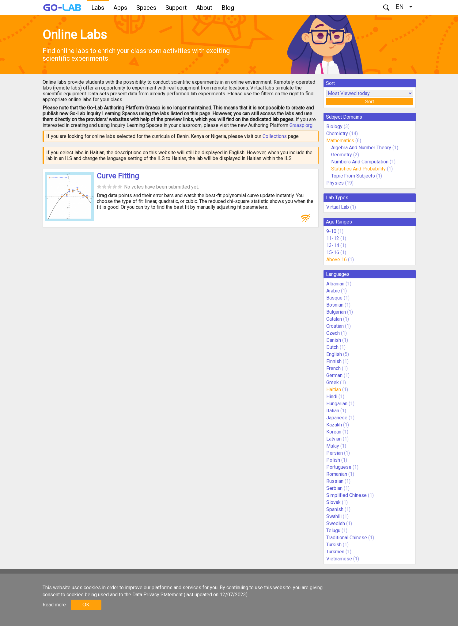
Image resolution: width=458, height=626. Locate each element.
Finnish (334, 361)
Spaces (146, 7)
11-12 (332, 238)
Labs (97, 7)
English (334, 354)
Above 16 (336, 259)
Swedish (335, 523)
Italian (332, 411)
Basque (334, 298)
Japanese (336, 418)
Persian (334, 453)
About (204, 7)
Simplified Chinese (346, 495)
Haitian (333, 389)
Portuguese (338, 467)
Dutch (332, 347)
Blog (227, 7)
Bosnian (334, 305)
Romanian (336, 474)
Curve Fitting (118, 176)
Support (176, 7)
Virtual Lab (337, 207)
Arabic (333, 291)
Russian (334, 481)
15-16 (332, 252)
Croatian (335, 326)
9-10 (331, 231)
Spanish (334, 509)
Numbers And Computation (359, 162)
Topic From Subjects (353, 176)
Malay (332, 446)
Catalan (334, 319)
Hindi (331, 396)
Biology (334, 126)
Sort (369, 102)
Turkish (334, 545)
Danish (333, 340)
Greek (332, 382)
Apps (120, 7)
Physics (335, 183)
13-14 (332, 245)
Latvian (334, 439)
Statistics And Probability (358, 169)
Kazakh (334, 425)
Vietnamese (339, 559)
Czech (333, 333)
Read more (54, 605)
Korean (333, 432)
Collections (275, 136)
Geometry (341, 155)
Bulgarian (336, 312)
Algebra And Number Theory (361, 148)
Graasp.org (301, 125)
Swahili (334, 516)
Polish (333, 460)
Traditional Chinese (346, 537)
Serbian (334, 488)
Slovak (333, 502)
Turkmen (335, 552)
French (333, 368)
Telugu (333, 530)
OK (85, 604)
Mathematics (340, 140)
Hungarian (336, 404)
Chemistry (337, 133)
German (334, 375)
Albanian (335, 284)
